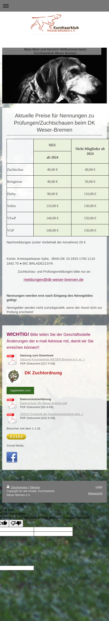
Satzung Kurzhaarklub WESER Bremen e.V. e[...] (52, 359)
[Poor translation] (16, 523)
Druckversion (17, 487)
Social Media (15, 445)
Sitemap (35, 487)
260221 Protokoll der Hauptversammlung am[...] (51, 414)
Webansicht (95, 493)
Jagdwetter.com (20, 390)
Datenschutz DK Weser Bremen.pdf (43, 403)
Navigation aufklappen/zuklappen (54, 5)
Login (99, 486)
